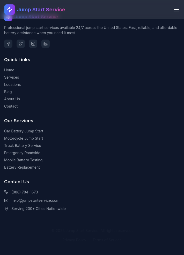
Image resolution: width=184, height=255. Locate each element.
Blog (8, 91)
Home (9, 70)
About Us (12, 99)
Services (11, 77)
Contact (11, 106)
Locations (12, 84)
